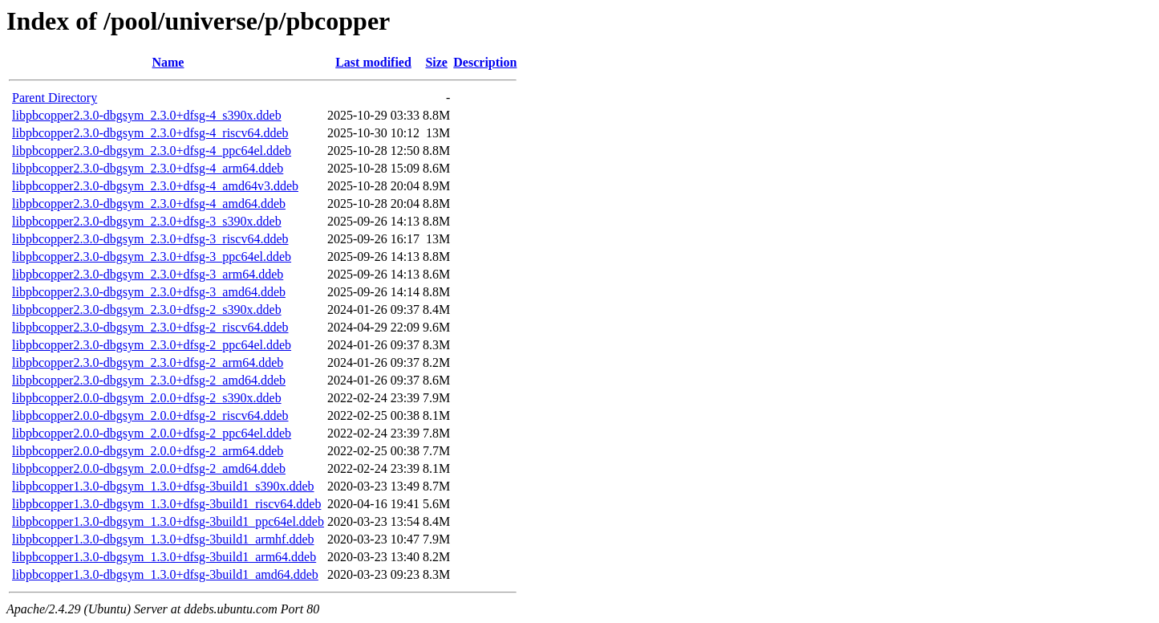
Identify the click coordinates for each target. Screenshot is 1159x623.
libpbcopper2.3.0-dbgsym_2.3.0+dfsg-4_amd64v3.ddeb (155, 186)
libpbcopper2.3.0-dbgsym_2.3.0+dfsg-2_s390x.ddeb (147, 309)
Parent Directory (54, 97)
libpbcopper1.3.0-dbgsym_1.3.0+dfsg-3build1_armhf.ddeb (163, 539)
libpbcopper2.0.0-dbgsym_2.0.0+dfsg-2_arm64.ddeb (147, 451)
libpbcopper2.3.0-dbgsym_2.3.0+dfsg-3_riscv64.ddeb (150, 239)
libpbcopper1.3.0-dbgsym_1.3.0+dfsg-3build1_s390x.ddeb (163, 486)
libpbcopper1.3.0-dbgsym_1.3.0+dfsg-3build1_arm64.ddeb (164, 557)
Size (436, 62)
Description (485, 62)
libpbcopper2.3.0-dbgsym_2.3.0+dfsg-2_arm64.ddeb (147, 362)
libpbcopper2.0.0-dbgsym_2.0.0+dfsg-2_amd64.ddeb (149, 468)
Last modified (373, 62)
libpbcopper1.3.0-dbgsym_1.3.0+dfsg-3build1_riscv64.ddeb (166, 504)
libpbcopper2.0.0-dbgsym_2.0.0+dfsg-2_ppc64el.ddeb (151, 433)
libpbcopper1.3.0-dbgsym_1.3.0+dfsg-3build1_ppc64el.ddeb (168, 521)
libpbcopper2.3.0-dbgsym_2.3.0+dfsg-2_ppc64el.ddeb (151, 345)
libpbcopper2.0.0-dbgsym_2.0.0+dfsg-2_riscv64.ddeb (150, 415)
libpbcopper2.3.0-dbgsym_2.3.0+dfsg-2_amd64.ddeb (149, 380)
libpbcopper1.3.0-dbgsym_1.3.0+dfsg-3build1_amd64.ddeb (165, 574)
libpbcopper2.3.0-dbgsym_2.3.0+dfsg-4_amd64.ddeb (149, 203)
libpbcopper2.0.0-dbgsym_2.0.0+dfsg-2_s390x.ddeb (147, 398)
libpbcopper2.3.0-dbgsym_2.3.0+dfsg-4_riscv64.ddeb (150, 133)
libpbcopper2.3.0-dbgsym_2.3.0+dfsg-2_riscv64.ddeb (150, 327)
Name (168, 62)
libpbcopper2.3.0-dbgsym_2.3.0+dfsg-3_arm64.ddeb (147, 274)
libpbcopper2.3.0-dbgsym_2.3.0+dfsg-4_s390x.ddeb (147, 115)
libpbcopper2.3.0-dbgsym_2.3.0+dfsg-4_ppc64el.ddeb (151, 150)
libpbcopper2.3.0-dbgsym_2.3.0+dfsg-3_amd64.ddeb (149, 292)
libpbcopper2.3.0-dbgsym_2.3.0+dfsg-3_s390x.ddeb (147, 221)
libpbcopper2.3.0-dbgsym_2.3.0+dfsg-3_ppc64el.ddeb (151, 256)
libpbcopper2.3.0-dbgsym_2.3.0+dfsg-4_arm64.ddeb (147, 168)
